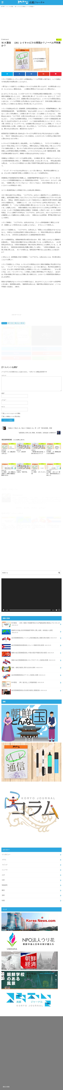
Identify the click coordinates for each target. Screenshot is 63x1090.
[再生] (4, 610)
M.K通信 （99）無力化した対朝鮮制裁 (23, 683)
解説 (3, 890)
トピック (4, 864)
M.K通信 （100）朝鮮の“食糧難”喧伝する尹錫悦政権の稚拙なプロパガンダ (31, 624)
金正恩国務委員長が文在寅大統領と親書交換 (24, 691)
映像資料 (4, 885)
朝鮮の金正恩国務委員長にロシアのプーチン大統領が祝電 (29, 661)
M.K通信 (11, 323)
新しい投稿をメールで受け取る (11, 416)
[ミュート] (56, 610)
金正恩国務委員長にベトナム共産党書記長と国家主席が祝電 (29, 638)
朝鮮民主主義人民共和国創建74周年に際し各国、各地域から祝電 (27, 632)
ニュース (4, 870)
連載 (23, 323)
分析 (3, 880)
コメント (3, 375)
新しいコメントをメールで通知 (11, 413)
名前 (3, 393)
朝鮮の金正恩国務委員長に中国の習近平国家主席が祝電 (28, 653)
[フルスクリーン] (59, 610)
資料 (3, 895)
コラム (4, 323)
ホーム (15, 1083)
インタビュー (6, 854)
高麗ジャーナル (19, 1086)
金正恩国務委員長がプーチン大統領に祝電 (24, 675)
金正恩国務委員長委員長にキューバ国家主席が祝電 (26, 646)
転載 (3, 900)
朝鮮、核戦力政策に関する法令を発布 (22, 668)
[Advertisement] (31, 22)
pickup (17, 323)
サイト (3, 406)
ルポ (3, 875)
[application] (31, 595)
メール (3, 400)
